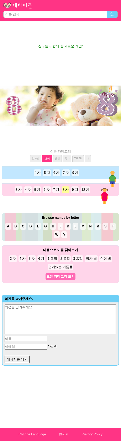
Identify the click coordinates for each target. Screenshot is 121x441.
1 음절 (52, 258)
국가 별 (91, 258)
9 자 (75, 172)
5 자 (47, 172)
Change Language (32, 434)
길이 (47, 158)
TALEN (78, 158)
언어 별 (105, 258)
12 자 (85, 189)
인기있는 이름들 (60, 267)
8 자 (66, 189)
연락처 (64, 434)
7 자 (66, 172)
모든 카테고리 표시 (60, 276)
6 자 (56, 172)
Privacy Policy (92, 434)
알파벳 (35, 158)
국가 (66, 158)
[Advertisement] (60, 32)
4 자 (38, 172)
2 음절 (65, 258)
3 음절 (78, 258)
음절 (57, 158)
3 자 (18, 189)
